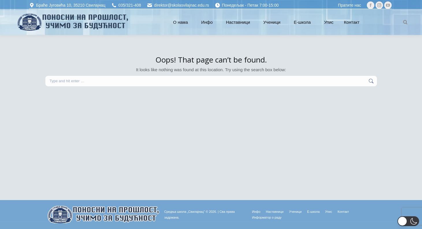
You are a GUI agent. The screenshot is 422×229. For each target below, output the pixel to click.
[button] (408, 221)
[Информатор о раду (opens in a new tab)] (266, 217)
